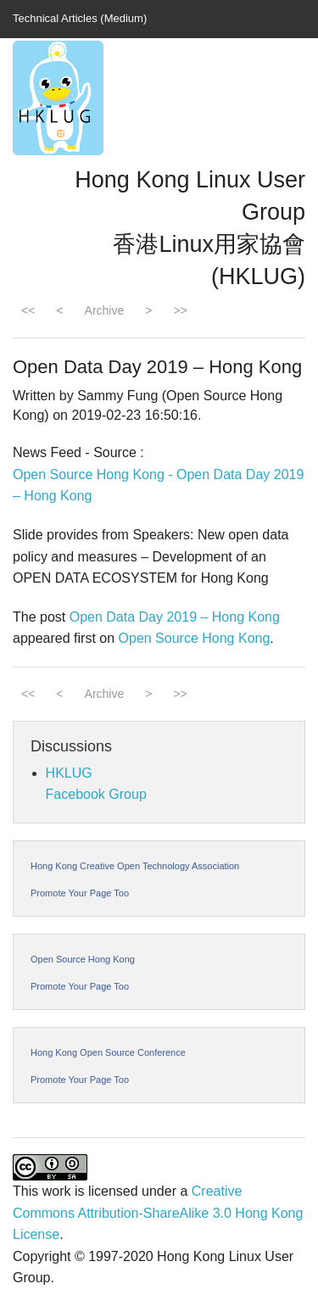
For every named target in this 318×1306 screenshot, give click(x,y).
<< (28, 310)
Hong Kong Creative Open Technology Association (135, 866)
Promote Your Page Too (80, 893)
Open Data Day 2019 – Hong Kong (175, 617)
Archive (105, 310)
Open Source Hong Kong (195, 638)
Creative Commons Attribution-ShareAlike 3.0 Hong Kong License (158, 1213)
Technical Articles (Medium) (80, 18)
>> (180, 310)
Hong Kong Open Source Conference (108, 1052)
